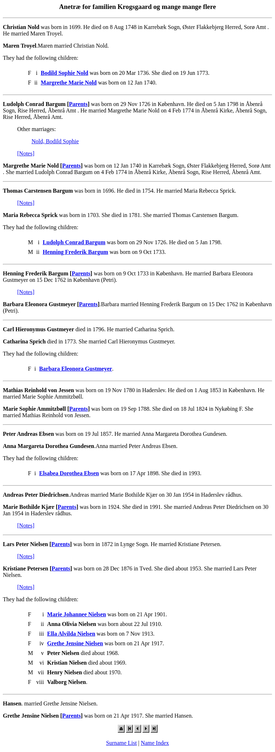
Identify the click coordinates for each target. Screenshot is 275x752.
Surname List (121, 743)
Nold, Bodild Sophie (55, 141)
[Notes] (25, 153)
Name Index (155, 743)
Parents (78, 104)
